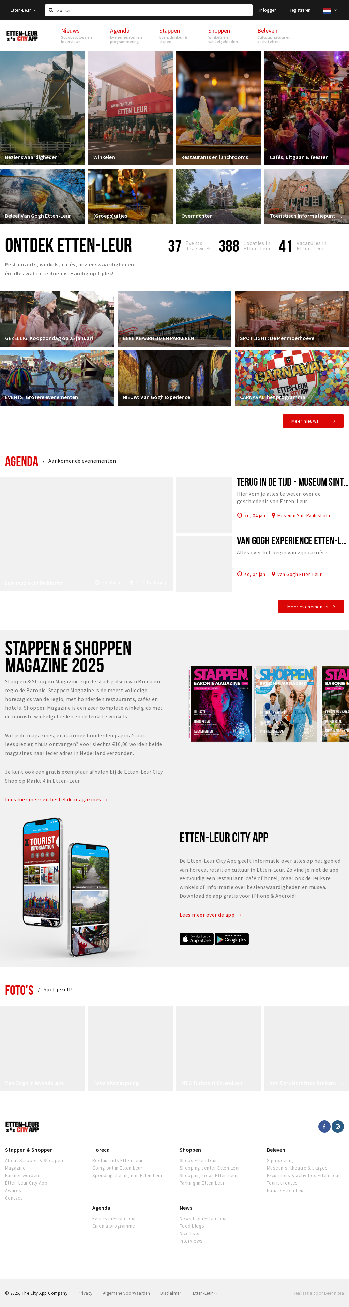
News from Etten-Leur (203, 1218)
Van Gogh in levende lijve (34, 1082)
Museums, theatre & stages (297, 1168)
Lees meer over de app (210, 914)
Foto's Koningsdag (116, 1082)
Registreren (299, 10)
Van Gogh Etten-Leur (299, 574)
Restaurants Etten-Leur (117, 1160)
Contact (13, 1198)
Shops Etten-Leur (198, 1160)
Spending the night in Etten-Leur (127, 1175)
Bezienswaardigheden (31, 157)
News (186, 1207)
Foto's (19, 990)
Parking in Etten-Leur (202, 1183)
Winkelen (104, 157)
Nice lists (190, 1233)
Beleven (276, 1149)
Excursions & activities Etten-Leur (303, 1175)
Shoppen (190, 1149)
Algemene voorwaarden (126, 1293)
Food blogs (192, 1226)
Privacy (85, 1293)
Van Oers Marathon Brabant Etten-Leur (307, 1082)
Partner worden (22, 1175)
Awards (13, 1190)
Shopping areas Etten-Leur (209, 1175)
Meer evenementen (308, 607)
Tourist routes (282, 1183)
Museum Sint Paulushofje (304, 515)
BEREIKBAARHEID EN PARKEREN (158, 338)
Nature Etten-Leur (286, 1190)
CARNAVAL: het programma (272, 397)
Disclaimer (170, 1293)
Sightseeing (280, 1160)
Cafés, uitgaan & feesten (299, 157)
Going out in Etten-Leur (117, 1168)
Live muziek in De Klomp (33, 582)
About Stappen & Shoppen (34, 1160)
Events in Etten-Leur (114, 1218)
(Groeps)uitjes (110, 215)
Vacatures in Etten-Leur (312, 245)
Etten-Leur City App (26, 1183)
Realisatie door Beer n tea (318, 1293)
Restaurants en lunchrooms (214, 157)
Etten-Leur (23, 10)
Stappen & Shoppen (29, 1149)
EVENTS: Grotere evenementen (41, 397)
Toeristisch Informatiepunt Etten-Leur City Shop (307, 215)
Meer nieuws (305, 421)
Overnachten (197, 215)
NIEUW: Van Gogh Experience (156, 397)
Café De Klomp (152, 583)
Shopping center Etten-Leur (210, 1168)
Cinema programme (113, 1226)
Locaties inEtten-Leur (257, 245)
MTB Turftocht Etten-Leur (212, 1082)
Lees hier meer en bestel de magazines (56, 799)
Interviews (191, 1241)
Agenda (21, 461)
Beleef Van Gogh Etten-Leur (38, 215)
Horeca (101, 1149)
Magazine (15, 1168)
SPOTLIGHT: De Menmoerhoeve (277, 338)
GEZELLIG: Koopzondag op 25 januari (49, 338)
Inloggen (268, 10)
